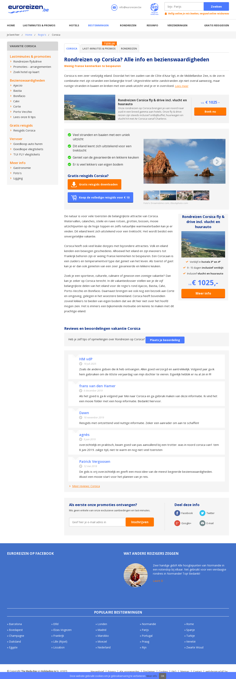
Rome (190, 624)
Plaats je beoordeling (165, 340)
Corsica (71, 48)
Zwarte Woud (194, 647)
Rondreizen (128, 25)
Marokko (103, 636)
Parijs (145, 630)
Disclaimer (149, 671)
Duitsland (15, 641)
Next (217, 161)
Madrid (102, 630)
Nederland (104, 647)
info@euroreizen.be (130, 7)
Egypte (13, 647)
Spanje (190, 630)
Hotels (74, 25)
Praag (145, 641)
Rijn (144, 647)
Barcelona (15, 624)
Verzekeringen (177, 25)
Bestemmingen (98, 25)
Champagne (16, 636)
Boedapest (16, 630)
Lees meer (181, 86)
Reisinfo (152, 25)
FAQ (174, 671)
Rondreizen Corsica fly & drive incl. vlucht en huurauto (152, 102)
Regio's (42, 34)
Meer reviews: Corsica (86, 486)
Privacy (112, 671)
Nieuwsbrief (97, 671)
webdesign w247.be (217, 671)
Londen (102, 624)
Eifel (56, 624)
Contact (197, 671)
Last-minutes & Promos (99, 48)
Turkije (190, 636)
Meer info (203, 293)
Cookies (163, 671)
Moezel (102, 641)
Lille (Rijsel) (60, 641)
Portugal (147, 636)
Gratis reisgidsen (216, 25)
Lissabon (59, 647)
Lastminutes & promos (39, 25)
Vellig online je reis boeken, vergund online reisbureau (198, 13)
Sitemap (184, 671)
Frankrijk (58, 636)
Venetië (191, 641)
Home (11, 25)
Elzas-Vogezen (62, 630)
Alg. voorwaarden (129, 671)
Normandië (149, 624)
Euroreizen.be (29, 9)
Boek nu (210, 111)
